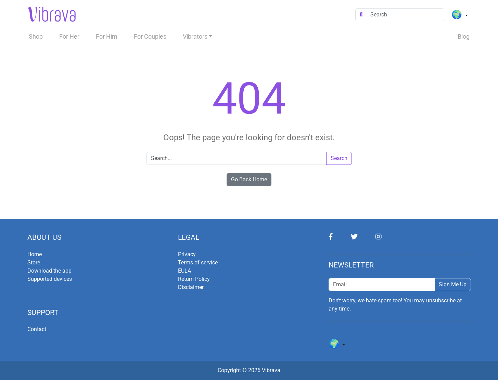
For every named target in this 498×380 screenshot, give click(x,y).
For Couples (150, 36)
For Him (106, 36)
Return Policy (194, 279)
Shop (36, 36)
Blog (464, 36)
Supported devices (49, 279)
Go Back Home (249, 179)
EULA (184, 270)
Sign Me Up (453, 284)
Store (33, 262)
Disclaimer (191, 287)
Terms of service (198, 262)
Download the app (49, 270)
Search (339, 158)
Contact (36, 329)
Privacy (187, 254)
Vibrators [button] (195, 36)
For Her (69, 36)
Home (34, 254)
